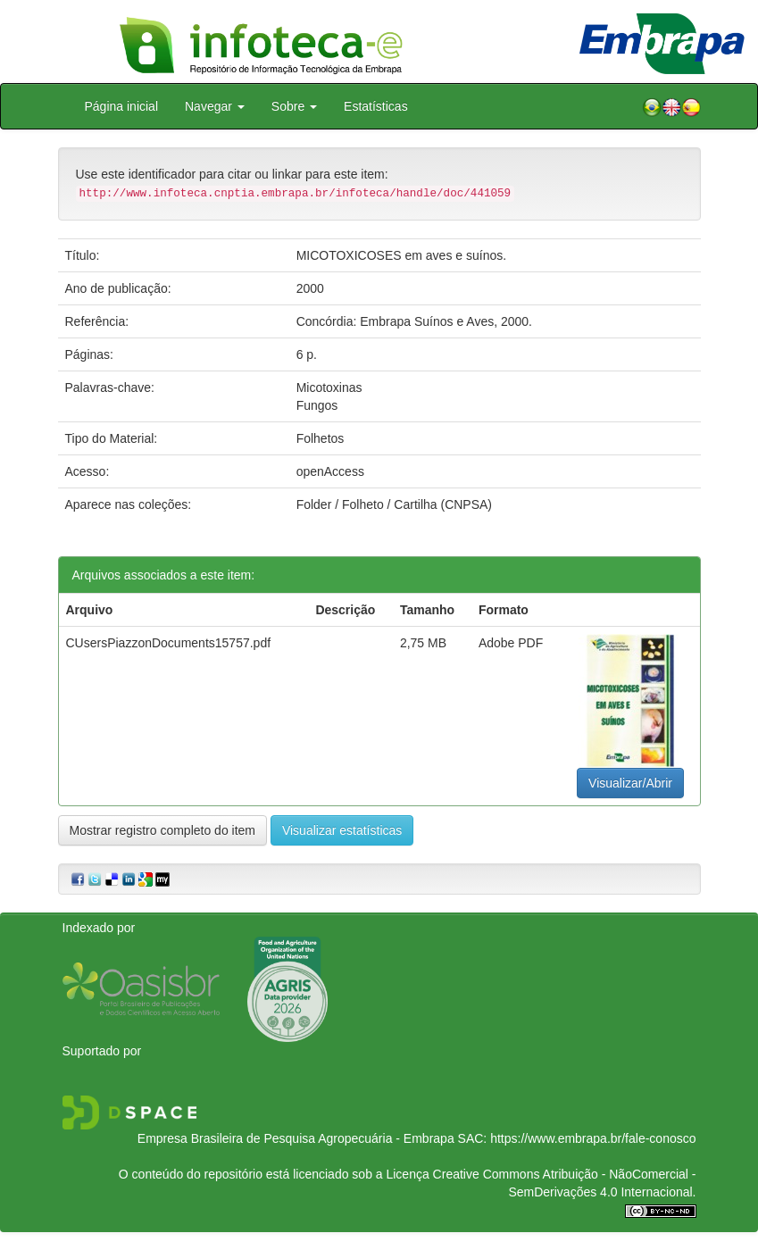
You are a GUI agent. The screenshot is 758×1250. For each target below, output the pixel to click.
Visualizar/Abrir (630, 783)
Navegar (215, 106)
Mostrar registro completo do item (163, 830)
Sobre (294, 106)
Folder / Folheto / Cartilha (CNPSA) (394, 504)
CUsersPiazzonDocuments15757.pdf (168, 643)
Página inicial (122, 106)
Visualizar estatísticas (342, 830)
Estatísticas (376, 106)
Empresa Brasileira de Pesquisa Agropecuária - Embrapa (295, 1138)
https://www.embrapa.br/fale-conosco (593, 1138)
